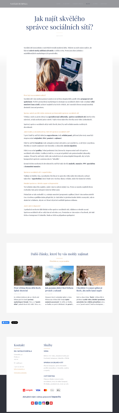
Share (5, 322)
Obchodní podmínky (20, 373)
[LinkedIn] (39, 403)
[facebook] (36, 403)
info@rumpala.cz (19, 369)
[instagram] (43, 403)
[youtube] (32, 403)
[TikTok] (47, 403)
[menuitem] (62, 3)
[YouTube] (51, 403)
